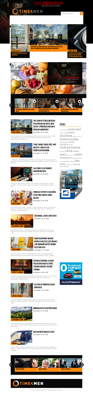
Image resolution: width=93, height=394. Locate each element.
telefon (76, 151)
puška (61, 130)
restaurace (66, 157)
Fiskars (65, 139)
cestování (74, 129)
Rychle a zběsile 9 (66, 369)
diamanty (75, 158)
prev (11, 105)
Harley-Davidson (67, 143)
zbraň (62, 133)
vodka (66, 133)
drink (69, 151)
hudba (74, 139)
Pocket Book (75, 136)
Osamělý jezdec (68, 164)
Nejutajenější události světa (43, 332)
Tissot (61, 161)
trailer (78, 154)
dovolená (66, 135)
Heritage (66, 161)
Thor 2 (80, 136)
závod (71, 145)
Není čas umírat (20, 369)
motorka (76, 164)
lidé (67, 155)
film (77, 161)
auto (63, 154)
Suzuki (65, 130)
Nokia (62, 166)
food (62, 164)
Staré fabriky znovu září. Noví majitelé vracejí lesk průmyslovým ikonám (44, 147)
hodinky (65, 147)
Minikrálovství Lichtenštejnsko (45, 308)
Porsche (72, 161)
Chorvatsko (71, 155)
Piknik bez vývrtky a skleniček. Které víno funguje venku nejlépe (44, 195)
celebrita (63, 151)
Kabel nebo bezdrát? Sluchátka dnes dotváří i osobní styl (48, 110)
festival (75, 147)
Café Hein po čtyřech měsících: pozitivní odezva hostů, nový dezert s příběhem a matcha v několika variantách (46, 46)
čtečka (66, 166)
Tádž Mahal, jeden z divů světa (45, 216)
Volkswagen (64, 142)
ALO (80, 158)
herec (71, 132)
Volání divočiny (42, 369)
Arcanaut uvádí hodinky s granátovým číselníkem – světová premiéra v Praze (72, 54)
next (82, 105)
